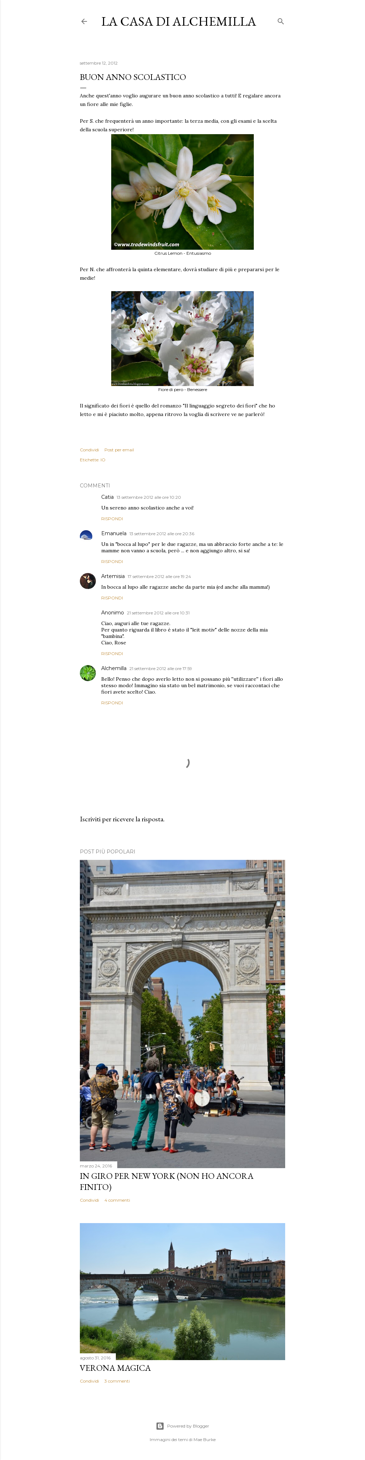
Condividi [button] (89, 449)
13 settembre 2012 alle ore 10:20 (149, 497)
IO (103, 459)
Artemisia (113, 576)
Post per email (119, 449)
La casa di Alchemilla (178, 21)
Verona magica (115, 1367)
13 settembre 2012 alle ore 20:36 (161, 533)
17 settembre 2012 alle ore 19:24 (159, 576)
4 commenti (117, 1200)
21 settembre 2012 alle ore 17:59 (160, 668)
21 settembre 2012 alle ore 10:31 (158, 612)
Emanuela (114, 533)
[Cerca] (281, 20)
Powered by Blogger (182, 1426)
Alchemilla (114, 668)
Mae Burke (205, 1439)
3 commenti (117, 1381)
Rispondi (112, 518)
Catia (107, 497)
